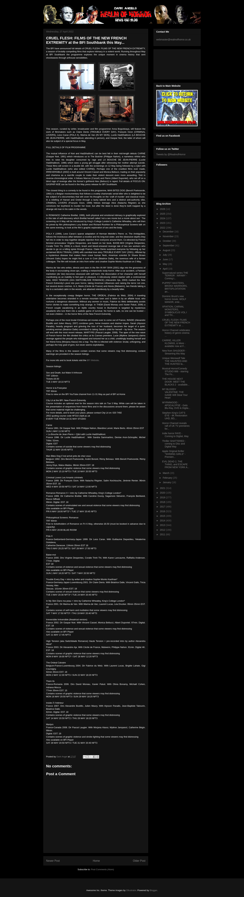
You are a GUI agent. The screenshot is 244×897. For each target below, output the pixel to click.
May (165, 264)
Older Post (139, 860)
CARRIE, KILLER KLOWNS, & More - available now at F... (174, 343)
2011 (163, 534)
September (169, 245)
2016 (163, 511)
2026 (163, 209)
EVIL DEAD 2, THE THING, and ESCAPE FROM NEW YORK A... (175, 464)
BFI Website (93, 360)
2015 (163, 516)
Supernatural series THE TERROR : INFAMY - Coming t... (175, 275)
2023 (163, 223)
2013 (163, 525)
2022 (163, 227)
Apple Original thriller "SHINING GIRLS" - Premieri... (174, 454)
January (167, 482)
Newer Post (53, 860)
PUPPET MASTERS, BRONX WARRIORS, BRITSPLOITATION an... (174, 287)
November (168, 236)
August (167, 250)
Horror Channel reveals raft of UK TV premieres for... (176, 426)
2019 (163, 497)
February (168, 477)
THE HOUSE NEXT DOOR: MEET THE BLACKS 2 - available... (175, 381)
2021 (163, 488)
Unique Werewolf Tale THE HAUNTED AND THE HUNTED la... (174, 361)
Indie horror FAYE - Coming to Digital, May (175, 435)
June (165, 259)
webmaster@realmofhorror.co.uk (173, 39)
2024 (163, 218)
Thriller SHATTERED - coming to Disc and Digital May (174, 444)
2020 (163, 492)
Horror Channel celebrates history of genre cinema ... (176, 333)
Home (96, 860)
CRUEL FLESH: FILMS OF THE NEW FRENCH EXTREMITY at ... (176, 322)
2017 (163, 506)
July (165, 254)
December (168, 231)
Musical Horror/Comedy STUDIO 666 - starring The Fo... (175, 371)
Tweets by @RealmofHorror (171, 154)
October (167, 241)
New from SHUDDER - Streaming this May (174, 352)
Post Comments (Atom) (102, 869)
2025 (163, 213)
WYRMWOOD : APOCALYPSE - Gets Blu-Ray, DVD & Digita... (176, 405)
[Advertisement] (171, 63)
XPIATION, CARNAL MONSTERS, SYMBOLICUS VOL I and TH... (174, 310)
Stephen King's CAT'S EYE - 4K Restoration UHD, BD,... (174, 415)
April (165, 268)
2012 (163, 529)
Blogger (153, 890)
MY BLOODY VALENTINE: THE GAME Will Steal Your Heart (175, 393)
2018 (163, 502)
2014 (163, 520)
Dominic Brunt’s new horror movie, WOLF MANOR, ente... (174, 299)
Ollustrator (131, 890)
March (166, 473)
